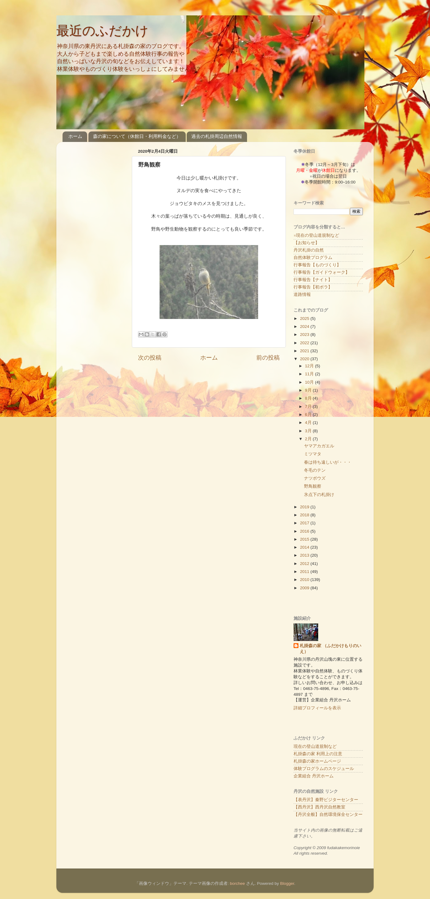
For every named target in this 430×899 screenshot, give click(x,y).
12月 (310, 366)
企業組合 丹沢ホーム (314, 776)
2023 (305, 334)
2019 (305, 507)
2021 (305, 351)
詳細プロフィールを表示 (317, 708)
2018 (305, 515)
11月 (310, 374)
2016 (305, 531)
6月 (309, 414)
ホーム (75, 136)
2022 (305, 343)
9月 (309, 390)
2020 (305, 359)
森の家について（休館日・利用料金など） (137, 136)
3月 (309, 431)
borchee (237, 883)
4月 (309, 422)
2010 (305, 579)
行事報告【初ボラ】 (313, 287)
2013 (305, 555)
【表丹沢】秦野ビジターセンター (326, 799)
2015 (305, 539)
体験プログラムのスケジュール (324, 768)
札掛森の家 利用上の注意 (318, 754)
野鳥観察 (312, 486)
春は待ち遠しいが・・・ (327, 462)
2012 (305, 563)
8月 (309, 398)
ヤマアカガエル (319, 446)
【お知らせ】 (306, 242)
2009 (305, 588)
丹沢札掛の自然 (309, 250)
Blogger (287, 883)
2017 (305, 523)
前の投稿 (268, 357)
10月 (310, 382)
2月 (309, 439)
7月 (309, 406)
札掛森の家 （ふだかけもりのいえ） (330, 648)
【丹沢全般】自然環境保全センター (328, 814)
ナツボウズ (315, 478)
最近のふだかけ (102, 30)
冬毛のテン (315, 470)
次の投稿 (149, 357)
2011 (305, 571)
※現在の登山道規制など (316, 235)
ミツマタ (312, 454)
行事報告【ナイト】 (313, 279)
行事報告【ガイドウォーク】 (322, 272)
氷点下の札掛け (319, 494)
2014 (305, 547)
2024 (305, 326)
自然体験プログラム (313, 257)
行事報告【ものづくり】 (317, 265)
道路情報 (302, 294)
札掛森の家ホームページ (317, 761)
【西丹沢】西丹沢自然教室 (319, 807)
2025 (305, 318)
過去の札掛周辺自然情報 (216, 136)
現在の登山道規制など (315, 746)
